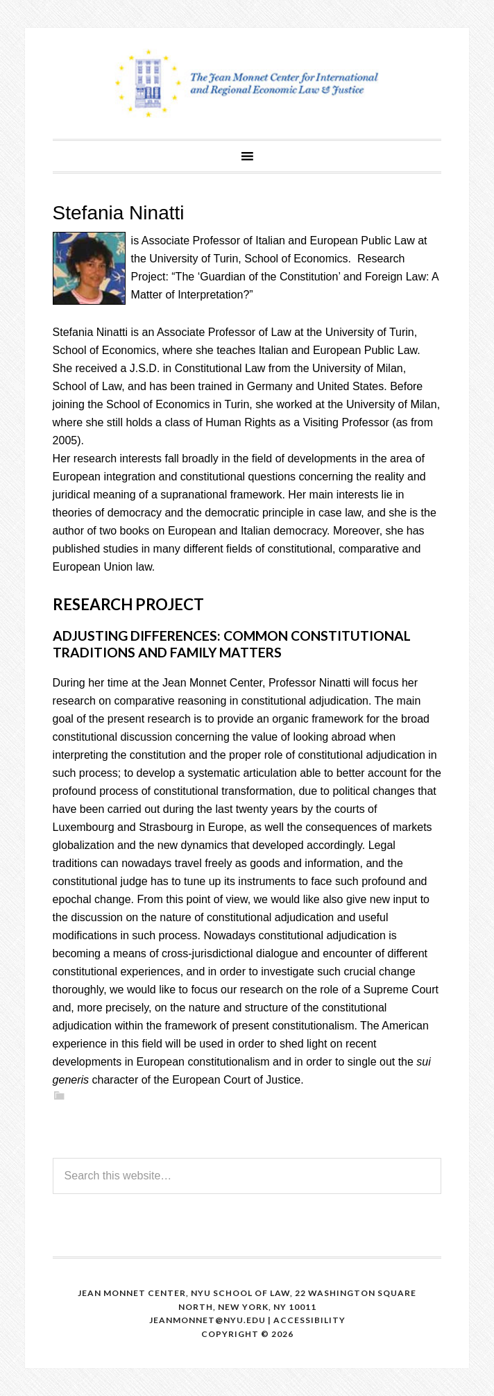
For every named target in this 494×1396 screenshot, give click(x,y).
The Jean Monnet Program (247, 83)
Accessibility (309, 1320)
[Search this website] (247, 1176)
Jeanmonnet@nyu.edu (207, 1320)
